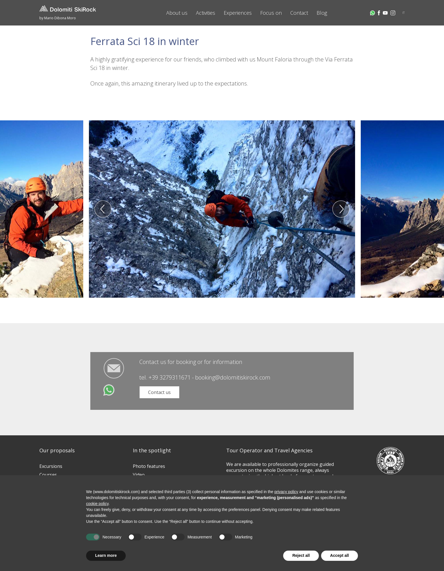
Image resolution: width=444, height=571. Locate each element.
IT (403, 13)
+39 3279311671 (170, 377)
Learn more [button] (106, 555)
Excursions (50, 466)
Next (340, 209)
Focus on (271, 12)
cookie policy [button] (97, 503)
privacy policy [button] (286, 491)
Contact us (159, 392)
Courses (48, 475)
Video (139, 475)
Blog (322, 12)
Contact (299, 12)
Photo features (149, 466)
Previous (103, 209)
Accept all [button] (339, 555)
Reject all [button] (300, 555)
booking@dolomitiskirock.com (232, 377)
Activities (205, 12)
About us (176, 12)
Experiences (238, 12)
